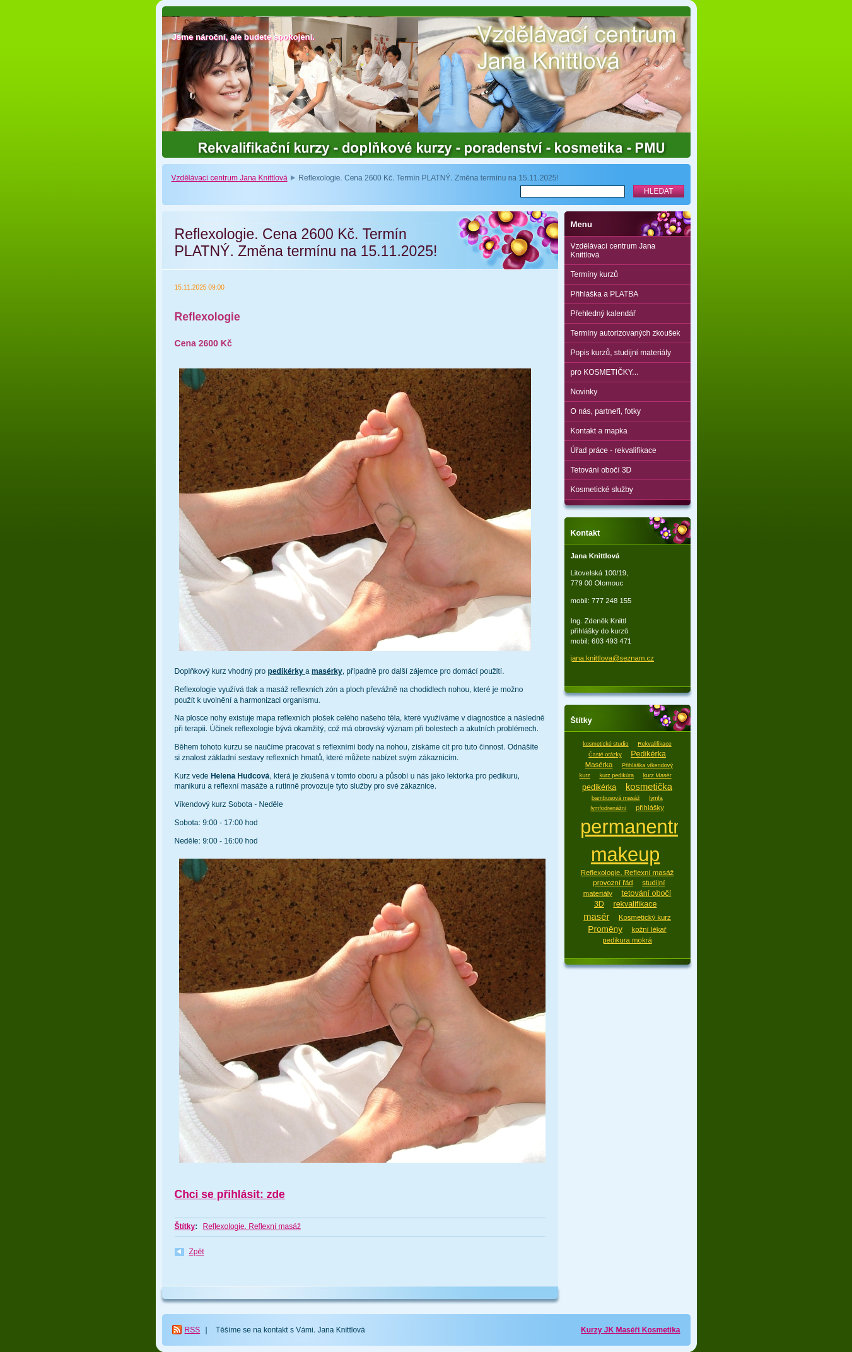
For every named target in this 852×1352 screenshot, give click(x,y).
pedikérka (599, 787)
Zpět (196, 1251)
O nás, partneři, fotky (606, 411)
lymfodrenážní (608, 808)
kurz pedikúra (616, 775)
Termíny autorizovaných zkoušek (625, 333)
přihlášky (650, 807)
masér (596, 917)
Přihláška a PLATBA (605, 294)
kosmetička (649, 787)
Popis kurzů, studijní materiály (621, 352)
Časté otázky (605, 754)
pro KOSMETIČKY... (605, 372)
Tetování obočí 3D (601, 470)
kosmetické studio (605, 744)
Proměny (605, 929)
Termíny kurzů (594, 274)
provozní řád (613, 882)
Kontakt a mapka (599, 430)
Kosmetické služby (602, 489)
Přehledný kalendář (603, 313)
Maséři (628, 1330)
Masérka (599, 764)
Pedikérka (648, 753)
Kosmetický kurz (645, 917)
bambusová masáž (615, 798)
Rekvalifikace (655, 744)
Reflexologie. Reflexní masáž (252, 1226)
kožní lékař (649, 929)
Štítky (185, 1226)
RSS (193, 1330)
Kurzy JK (598, 1330)
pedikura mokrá (627, 940)
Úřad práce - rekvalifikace (614, 450)
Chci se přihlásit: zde (230, 1194)
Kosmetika (661, 1330)
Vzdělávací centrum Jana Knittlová (230, 177)
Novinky (584, 391)
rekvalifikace (635, 904)
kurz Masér (657, 775)
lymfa (656, 798)
